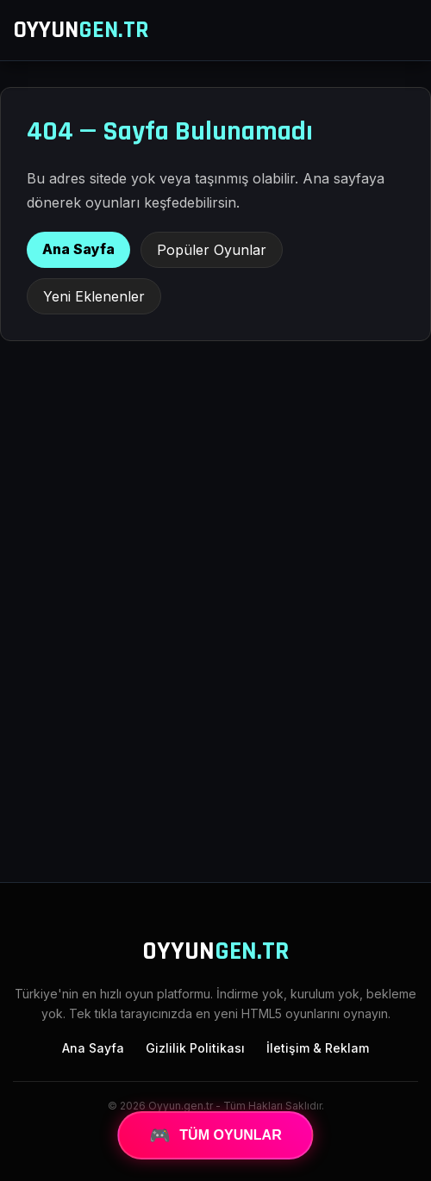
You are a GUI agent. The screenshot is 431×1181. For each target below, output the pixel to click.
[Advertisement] (215, 727)
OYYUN (81, 30)
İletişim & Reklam (317, 1048)
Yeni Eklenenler (94, 296)
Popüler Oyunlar (211, 249)
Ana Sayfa (78, 249)
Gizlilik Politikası (195, 1048)
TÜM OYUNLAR (215, 1135)
